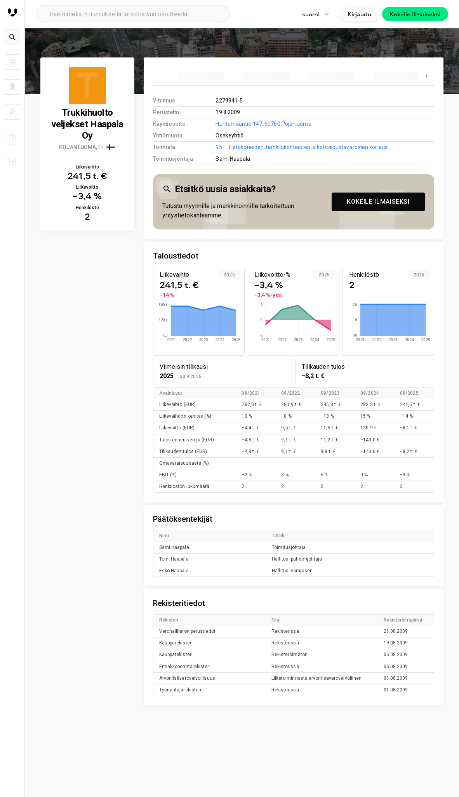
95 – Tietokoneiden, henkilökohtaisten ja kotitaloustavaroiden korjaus (301, 147)
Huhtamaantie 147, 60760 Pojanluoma (263, 124)
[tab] (201, 76)
